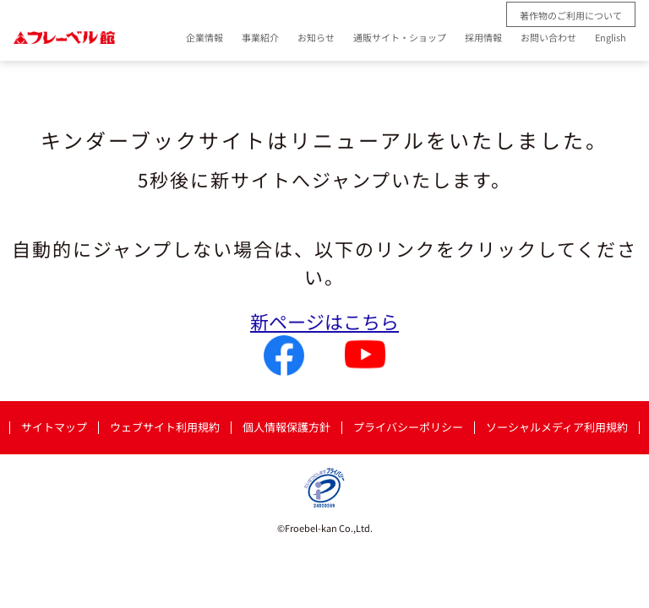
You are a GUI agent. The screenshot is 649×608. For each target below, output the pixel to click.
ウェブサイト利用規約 (165, 427)
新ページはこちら (324, 320)
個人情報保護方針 (286, 427)
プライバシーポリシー (408, 427)
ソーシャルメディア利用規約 (557, 427)
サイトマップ (54, 427)
